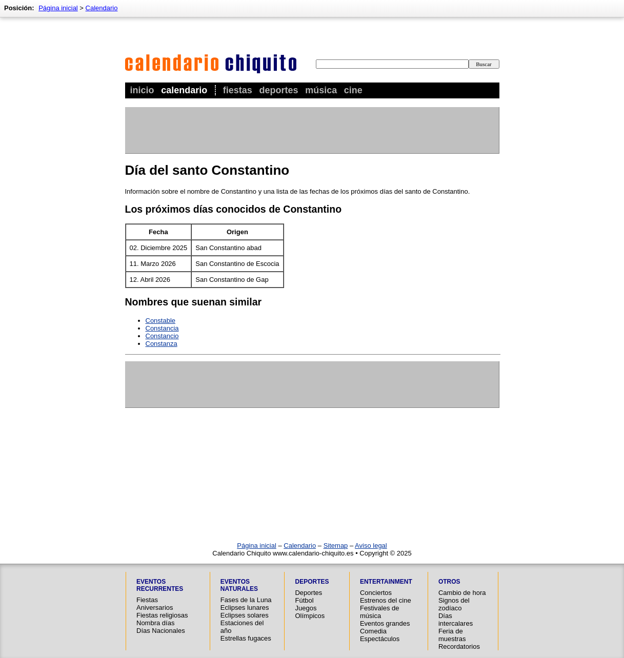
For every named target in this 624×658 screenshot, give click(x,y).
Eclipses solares (244, 615)
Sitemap (336, 545)
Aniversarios (154, 607)
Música (321, 90)
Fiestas (237, 90)
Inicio (142, 90)
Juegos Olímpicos (310, 612)
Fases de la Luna (246, 600)
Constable (161, 320)
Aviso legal (371, 545)
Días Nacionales (160, 630)
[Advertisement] (311, 130)
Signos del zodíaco (454, 604)
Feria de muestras (452, 635)
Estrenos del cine (385, 600)
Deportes (278, 90)
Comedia (373, 631)
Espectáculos (379, 639)
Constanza (161, 343)
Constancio (162, 336)
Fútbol (304, 600)
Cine (353, 90)
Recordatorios (459, 646)
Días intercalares (455, 619)
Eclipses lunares (244, 607)
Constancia (162, 328)
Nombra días (155, 623)
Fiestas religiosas (162, 615)
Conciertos (376, 593)
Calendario (184, 90)
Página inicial (58, 8)
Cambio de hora (462, 593)
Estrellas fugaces (245, 638)
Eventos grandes (385, 623)
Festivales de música (379, 612)
